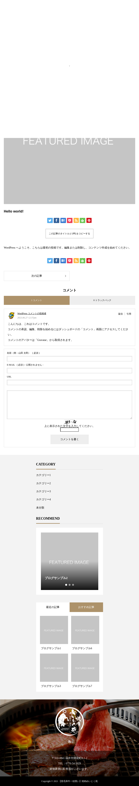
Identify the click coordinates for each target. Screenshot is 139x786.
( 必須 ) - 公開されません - (25, 365)
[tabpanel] (69, 561)
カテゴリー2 (43, 483)
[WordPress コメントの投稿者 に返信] (121, 314)
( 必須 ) (23, 353)
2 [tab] (70, 585)
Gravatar (42, 340)
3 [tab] (73, 585)
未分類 (40, 507)
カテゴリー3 (43, 491)
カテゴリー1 (43, 475)
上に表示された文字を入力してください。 (69, 426)
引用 (129, 314)
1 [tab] (66, 585)
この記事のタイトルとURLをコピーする (69, 233)
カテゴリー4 (43, 499)
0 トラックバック (102, 300)
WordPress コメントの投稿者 (31, 313)
